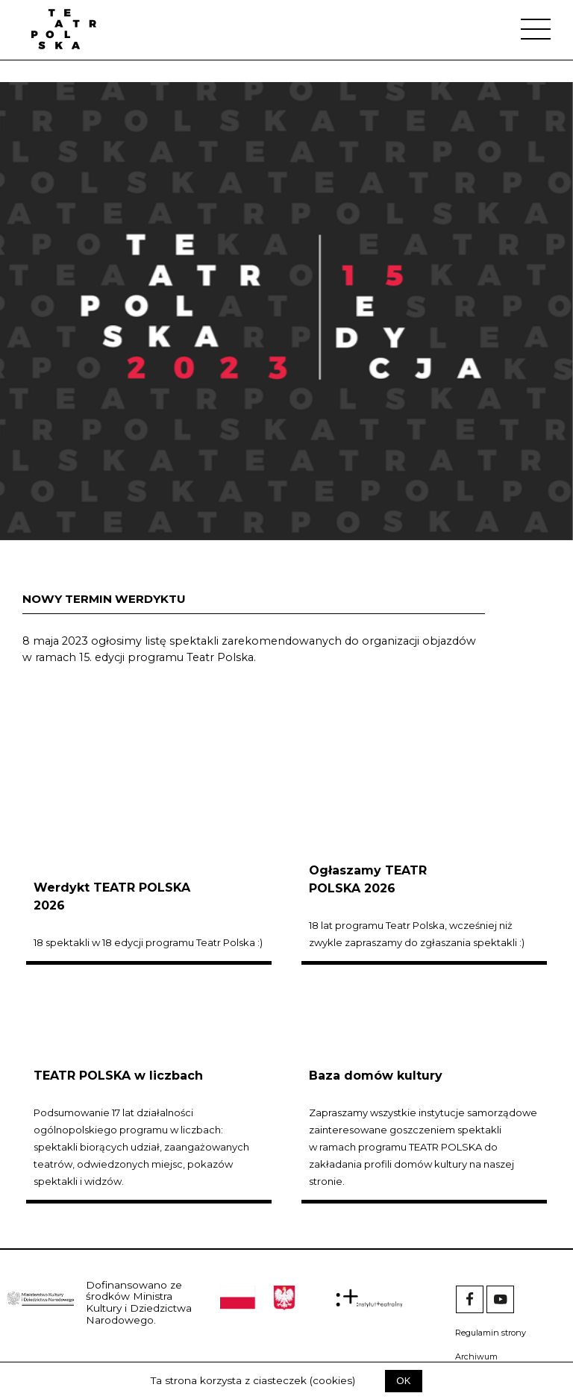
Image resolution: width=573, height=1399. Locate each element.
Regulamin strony (490, 1332)
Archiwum (476, 1356)
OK (403, 1380)
